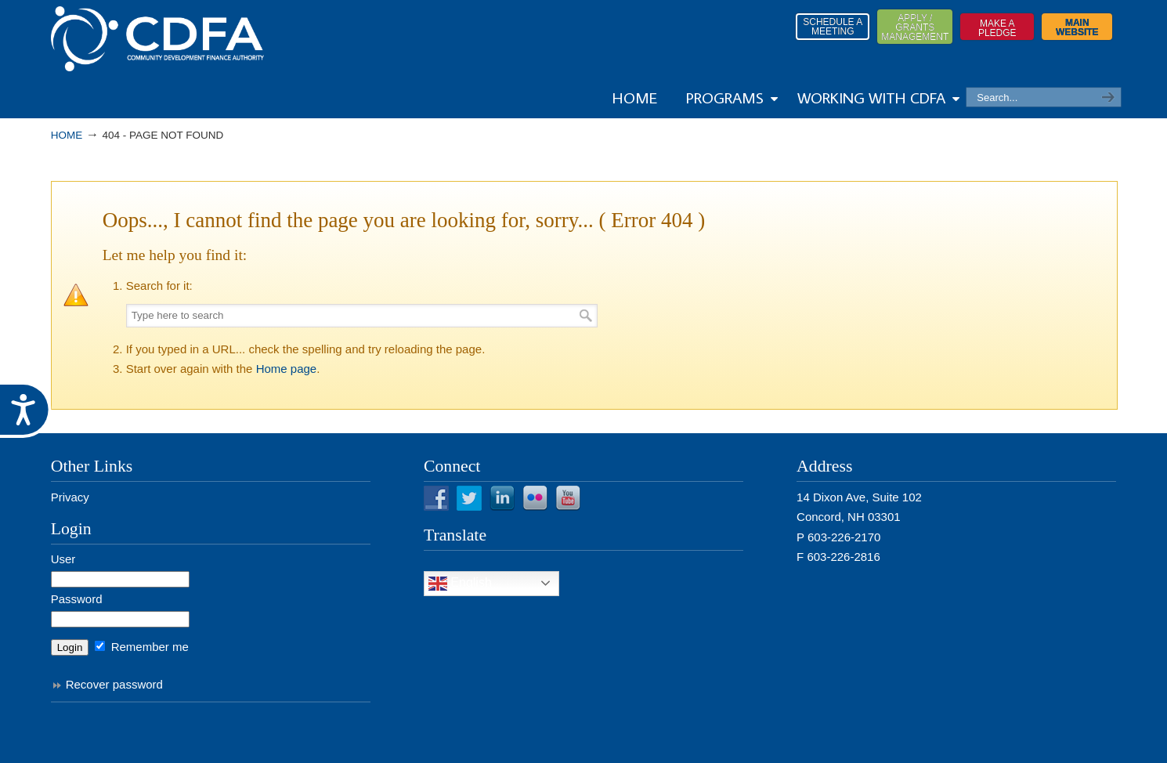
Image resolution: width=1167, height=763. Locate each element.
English (460, 583)
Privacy (70, 497)
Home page (286, 368)
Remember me (141, 646)
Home (67, 135)
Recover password (114, 684)
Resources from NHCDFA (157, 38)
